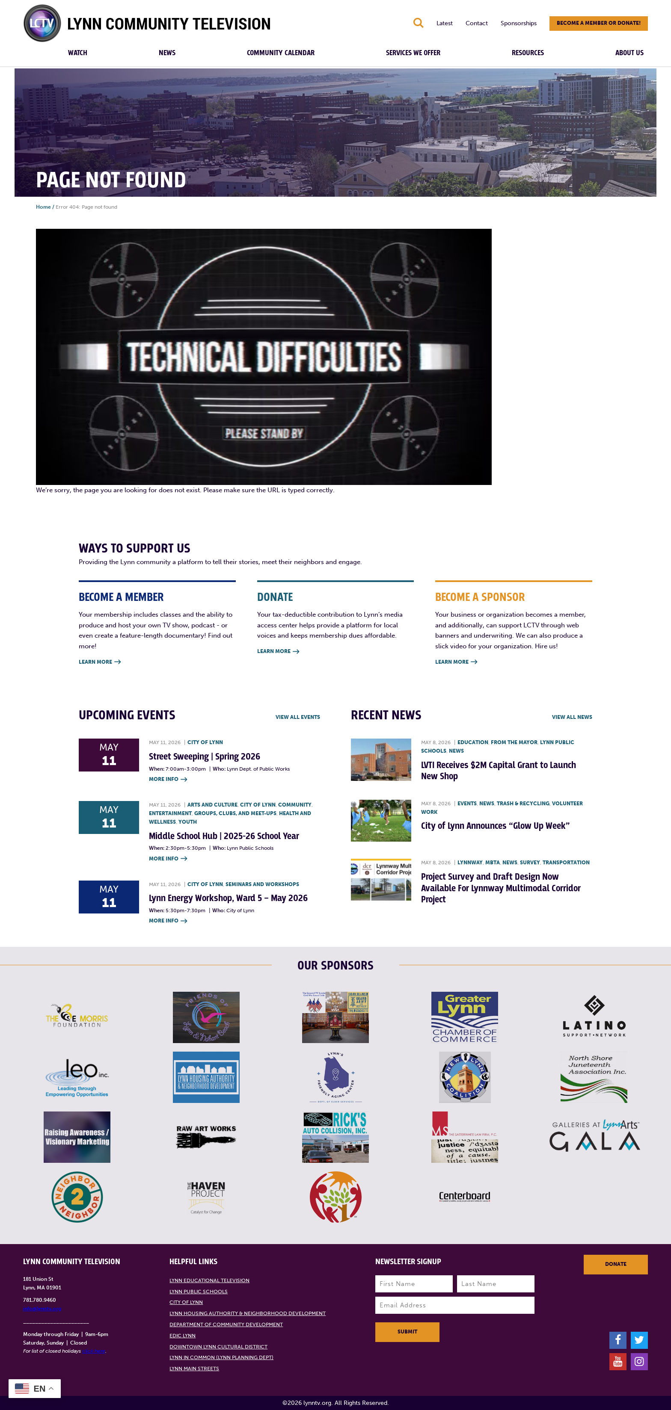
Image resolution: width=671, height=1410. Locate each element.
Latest (444, 23)
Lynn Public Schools (198, 1292)
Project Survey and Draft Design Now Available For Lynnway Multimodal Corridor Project (501, 888)
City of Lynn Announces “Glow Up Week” (495, 826)
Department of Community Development (226, 1324)
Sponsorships (519, 23)
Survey (530, 863)
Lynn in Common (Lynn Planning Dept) (221, 1357)
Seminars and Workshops (262, 884)
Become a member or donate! (599, 23)
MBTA (492, 863)
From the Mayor (514, 742)
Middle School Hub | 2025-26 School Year (224, 836)
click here (93, 1351)
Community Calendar (281, 53)
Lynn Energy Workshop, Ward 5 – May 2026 (228, 898)
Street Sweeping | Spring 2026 (204, 757)
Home (43, 207)
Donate (615, 1264)
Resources (528, 53)
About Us (629, 53)
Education (472, 742)
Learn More (100, 662)
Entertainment (170, 813)
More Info (168, 779)
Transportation (566, 863)
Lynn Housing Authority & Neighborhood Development (247, 1313)
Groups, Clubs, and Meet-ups (235, 813)
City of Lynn (205, 742)
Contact (477, 23)
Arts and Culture (212, 805)
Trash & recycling (523, 804)
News (167, 53)
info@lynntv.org (42, 1309)
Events (467, 804)
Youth (187, 822)
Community (295, 805)
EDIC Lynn (182, 1336)
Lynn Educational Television (209, 1280)
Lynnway (470, 863)
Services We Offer (413, 53)
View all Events (298, 717)
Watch (77, 53)
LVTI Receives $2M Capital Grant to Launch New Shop (498, 771)
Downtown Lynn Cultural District (218, 1347)
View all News (572, 717)
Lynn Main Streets (194, 1369)
